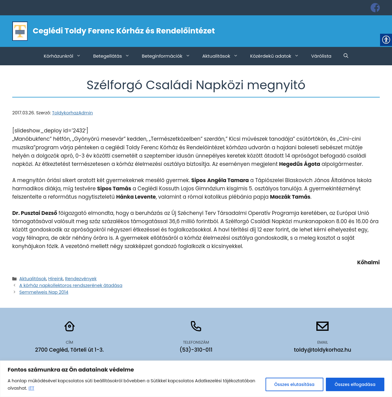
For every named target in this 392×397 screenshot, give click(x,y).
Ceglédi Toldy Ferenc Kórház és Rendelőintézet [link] (124, 30)
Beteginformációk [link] (169, 56)
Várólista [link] (321, 56)
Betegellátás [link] (114, 56)
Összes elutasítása (294, 384)
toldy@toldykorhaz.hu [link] (322, 349)
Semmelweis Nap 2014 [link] (43, 292)
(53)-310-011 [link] (195, 349)
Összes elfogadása (355, 384)
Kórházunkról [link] (65, 56)
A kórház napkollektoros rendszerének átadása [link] (70, 285)
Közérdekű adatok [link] (277, 56)
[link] (375, 7)
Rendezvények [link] (80, 279)
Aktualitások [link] (223, 56)
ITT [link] (31, 388)
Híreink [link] (55, 279)
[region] (196, 379)
